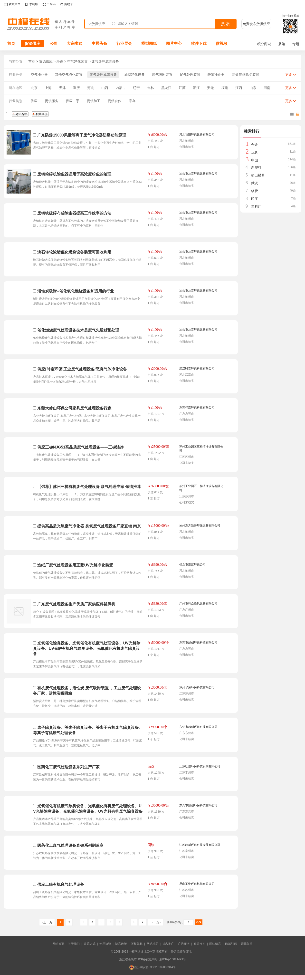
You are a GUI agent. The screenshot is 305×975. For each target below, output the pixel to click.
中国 (254, 160)
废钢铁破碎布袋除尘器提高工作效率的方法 (74, 213)
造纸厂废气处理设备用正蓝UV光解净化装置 (75, 565)
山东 (252, 88)
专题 (295, 44)
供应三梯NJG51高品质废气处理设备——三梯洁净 (80, 447)
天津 (62, 88)
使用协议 (105, 944)
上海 (48, 88)
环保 (60, 61)
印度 (254, 199)
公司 (53, 43)
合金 (254, 144)
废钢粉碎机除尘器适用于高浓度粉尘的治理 (74, 174)
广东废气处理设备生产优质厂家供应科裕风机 (76, 604)
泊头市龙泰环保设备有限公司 (198, 173)
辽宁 (136, 88)
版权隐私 (137, 944)
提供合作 (114, 101)
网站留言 (215, 944)
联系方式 (89, 944)
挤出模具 (258, 175)
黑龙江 (166, 88)
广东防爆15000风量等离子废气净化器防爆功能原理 (81, 135)
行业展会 (124, 43)
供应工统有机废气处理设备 (60, 884)
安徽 (210, 88)
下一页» (156, 922)
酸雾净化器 (216, 75)
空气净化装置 (77, 61)
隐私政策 (121, 944)
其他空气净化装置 (68, 75)
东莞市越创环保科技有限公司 (198, 642)
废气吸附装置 (162, 75)
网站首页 (58, 944)
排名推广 (168, 944)
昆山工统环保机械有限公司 (196, 884)
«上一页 (47, 922)
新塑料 (256, 167)
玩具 (254, 152)
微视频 (222, 43)
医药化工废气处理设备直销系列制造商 (70, 845)
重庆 (76, 88)
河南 (267, 88)
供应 (34, 101)
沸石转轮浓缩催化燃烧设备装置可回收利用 (74, 252)
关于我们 (74, 944)
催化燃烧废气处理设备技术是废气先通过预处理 (78, 330)
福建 (224, 88)
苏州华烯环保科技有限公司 (196, 687)
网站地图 (152, 944)
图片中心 (174, 43)
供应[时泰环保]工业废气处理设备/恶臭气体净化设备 (82, 369)
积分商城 (264, 44)
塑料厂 (256, 206)
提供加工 (93, 101)
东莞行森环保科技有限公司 (196, 407)
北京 (34, 88)
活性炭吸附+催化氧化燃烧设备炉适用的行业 (75, 291)
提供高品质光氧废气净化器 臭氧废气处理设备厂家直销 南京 (89, 526)
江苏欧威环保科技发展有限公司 (199, 766)
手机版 (33, 4)
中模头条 (99, 43)
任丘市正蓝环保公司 (192, 564)
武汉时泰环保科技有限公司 (196, 368)
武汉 (254, 183)
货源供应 (32, 43)
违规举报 (247, 944)
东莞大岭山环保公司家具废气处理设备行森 (74, 408)
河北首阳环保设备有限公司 (196, 134)
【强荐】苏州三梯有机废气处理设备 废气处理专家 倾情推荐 (89, 487)
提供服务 (51, 101)
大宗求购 (74, 43)
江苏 (182, 88)
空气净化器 (39, 75)
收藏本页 (14, 4)
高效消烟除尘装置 (245, 75)
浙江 (196, 88)
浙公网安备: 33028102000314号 (152, 967)
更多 (288, 75)
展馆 (281, 44)
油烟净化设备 (134, 75)
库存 (132, 101)
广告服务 (184, 944)
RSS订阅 (231, 944)
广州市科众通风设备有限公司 (198, 603)
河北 (90, 88)
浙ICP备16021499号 (172, 959)
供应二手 (72, 101)
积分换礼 (199, 944)
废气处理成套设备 (105, 61)
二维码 (51, 4)
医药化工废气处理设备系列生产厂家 (68, 767)
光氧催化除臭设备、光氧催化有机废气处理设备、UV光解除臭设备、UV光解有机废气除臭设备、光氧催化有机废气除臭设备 (86, 648)
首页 (11, 43)
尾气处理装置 (190, 75)
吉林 (150, 88)
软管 (254, 191)
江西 (238, 88)
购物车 (68, 4)
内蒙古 (120, 88)
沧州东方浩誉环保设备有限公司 (199, 525)
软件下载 (199, 43)
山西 (104, 88)
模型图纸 (149, 43)
